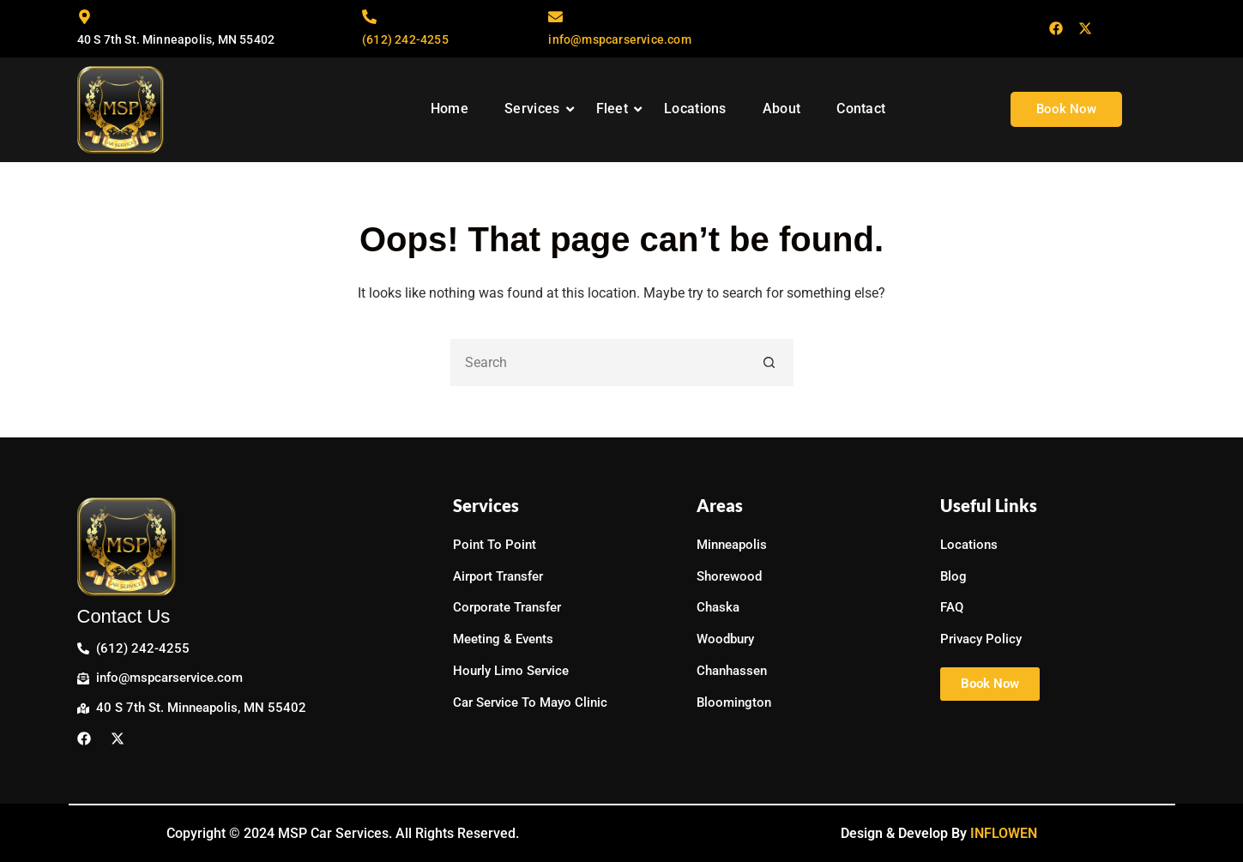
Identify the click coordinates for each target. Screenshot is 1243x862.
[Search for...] (598, 362)
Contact (860, 108)
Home (449, 108)
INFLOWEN (1003, 833)
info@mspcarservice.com (619, 39)
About (782, 108)
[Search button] (769, 362)
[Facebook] (1056, 29)
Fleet (619, 108)
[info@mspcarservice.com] (555, 18)
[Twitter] (1085, 29)
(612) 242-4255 (405, 39)
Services (539, 108)
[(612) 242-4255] (369, 18)
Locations (695, 108)
